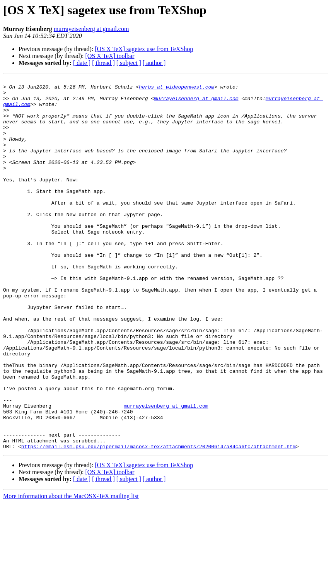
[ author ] (154, 63)
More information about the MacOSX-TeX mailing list (71, 570)
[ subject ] (128, 63)
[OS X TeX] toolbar (109, 56)
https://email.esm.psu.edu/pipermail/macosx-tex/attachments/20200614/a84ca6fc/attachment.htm (158, 520)
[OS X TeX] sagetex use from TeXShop (144, 49)
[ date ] (81, 63)
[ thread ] (103, 63)
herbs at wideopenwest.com (176, 88)
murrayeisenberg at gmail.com (91, 29)
